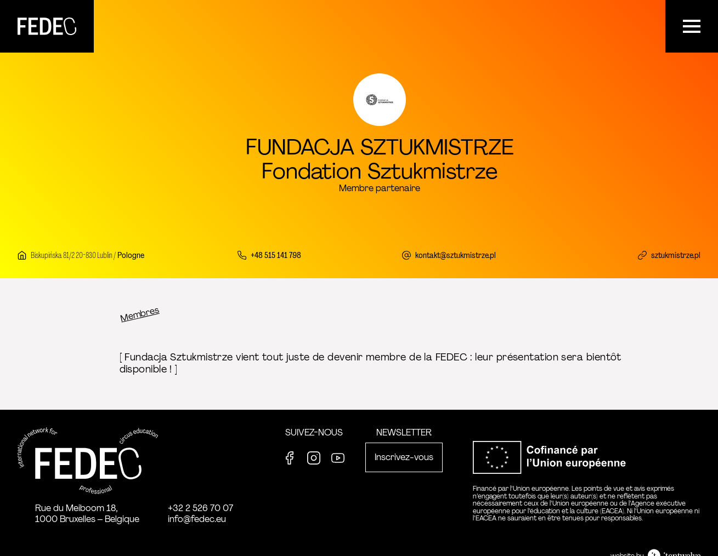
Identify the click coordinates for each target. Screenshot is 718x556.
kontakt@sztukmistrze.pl (455, 255)
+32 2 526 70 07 (200, 508)
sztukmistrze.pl (675, 255)
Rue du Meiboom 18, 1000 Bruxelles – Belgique (87, 513)
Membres (139, 314)
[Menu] (691, 26)
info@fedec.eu (197, 519)
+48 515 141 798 (276, 255)
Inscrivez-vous (404, 457)
